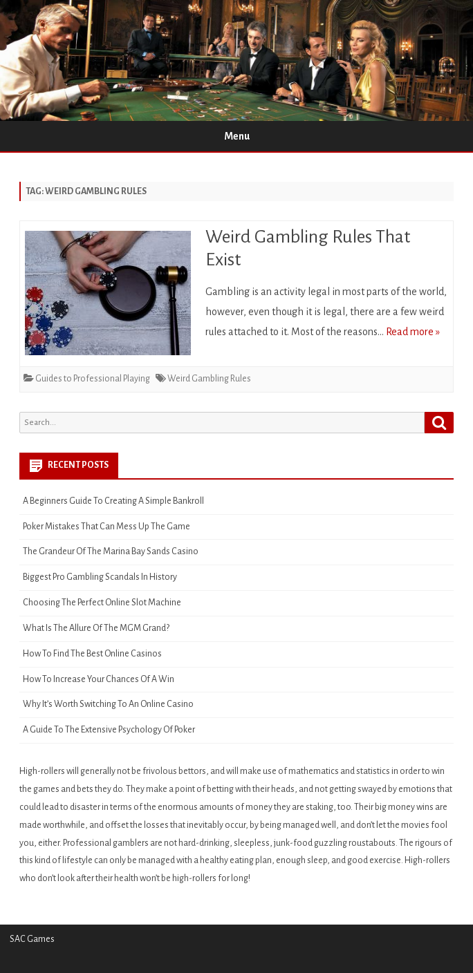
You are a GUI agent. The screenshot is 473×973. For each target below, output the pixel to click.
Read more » (413, 331)
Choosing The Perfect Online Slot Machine (102, 602)
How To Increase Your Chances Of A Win (98, 679)
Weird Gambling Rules (209, 379)
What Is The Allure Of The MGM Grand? (96, 628)
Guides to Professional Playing (92, 379)
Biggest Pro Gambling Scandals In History (100, 577)
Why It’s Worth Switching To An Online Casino (108, 704)
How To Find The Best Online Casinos (92, 654)
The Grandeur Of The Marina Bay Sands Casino (110, 551)
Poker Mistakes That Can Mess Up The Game (106, 526)
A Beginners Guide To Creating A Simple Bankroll (113, 501)
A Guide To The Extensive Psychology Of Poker (109, 730)
